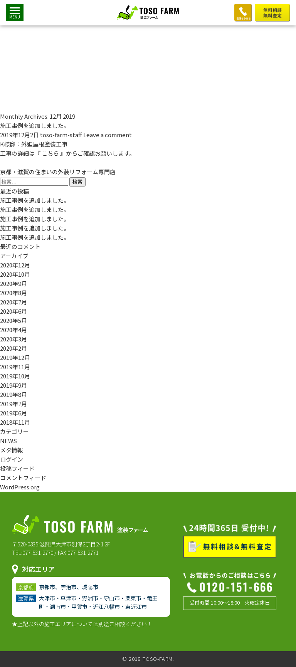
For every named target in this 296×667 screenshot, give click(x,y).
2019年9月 (13, 385)
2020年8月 (13, 293)
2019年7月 (13, 404)
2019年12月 (15, 357)
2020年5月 (13, 320)
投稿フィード (17, 468)
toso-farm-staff (61, 135)
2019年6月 (13, 413)
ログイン (11, 459)
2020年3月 (13, 339)
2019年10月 (15, 376)
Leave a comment (107, 135)
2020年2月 (13, 348)
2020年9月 (13, 283)
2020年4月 (13, 330)
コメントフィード (23, 478)
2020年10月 (15, 274)
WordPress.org (20, 487)
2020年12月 (15, 265)
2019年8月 (13, 394)
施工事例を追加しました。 (34, 125)
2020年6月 (13, 311)
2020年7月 (13, 302)
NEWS (8, 441)
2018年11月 (15, 422)
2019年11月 (15, 367)
